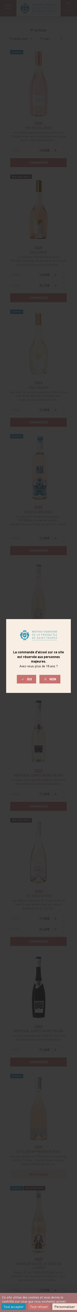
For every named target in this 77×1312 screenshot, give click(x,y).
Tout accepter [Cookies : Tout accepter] (13, 1307)
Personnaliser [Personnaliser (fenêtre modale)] (64, 1307)
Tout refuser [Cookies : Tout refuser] (39, 1307)
